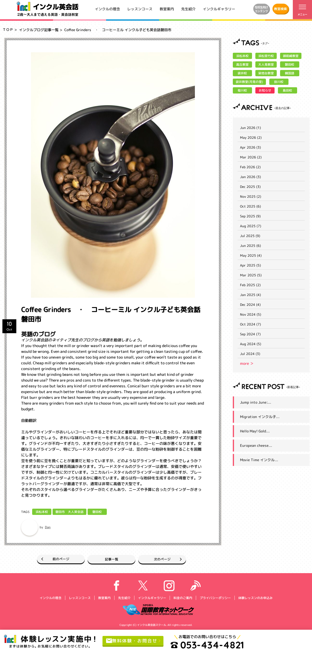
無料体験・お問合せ (133, 640)
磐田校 (97, 512)
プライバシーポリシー (215, 597)
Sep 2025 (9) (250, 216)
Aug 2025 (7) (250, 226)
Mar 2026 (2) (251, 157)
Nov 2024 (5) (250, 314)
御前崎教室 (291, 56)
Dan (48, 527)
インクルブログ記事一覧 (39, 29)
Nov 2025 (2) (250, 196)
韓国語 (289, 73)
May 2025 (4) (251, 255)
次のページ (168, 559)
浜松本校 (42, 512)
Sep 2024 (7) (250, 334)
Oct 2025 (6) (250, 206)
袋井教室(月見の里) (249, 82)
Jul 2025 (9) (250, 235)
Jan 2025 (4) (250, 294)
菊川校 (242, 90)
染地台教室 (266, 73)
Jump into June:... (255, 402)
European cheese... (256, 445)
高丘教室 (242, 64)
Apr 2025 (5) (250, 265)
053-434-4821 (209, 645)
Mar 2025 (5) (251, 275)
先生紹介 (188, 8)
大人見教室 (266, 64)
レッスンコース (139, 8)
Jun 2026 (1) (250, 127)
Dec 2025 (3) (250, 186)
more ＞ (247, 363)
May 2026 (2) (251, 137)
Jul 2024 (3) (250, 353)
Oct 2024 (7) (250, 324)
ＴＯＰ (7, 29)
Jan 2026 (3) (250, 177)
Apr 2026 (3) (250, 147)
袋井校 (242, 73)
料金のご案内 (182, 597)
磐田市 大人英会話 (69, 512)
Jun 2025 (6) (250, 245)
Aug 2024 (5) (250, 344)
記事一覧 (111, 559)
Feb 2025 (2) (250, 285)
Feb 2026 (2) (250, 167)
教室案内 (167, 8)
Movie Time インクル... (259, 459)
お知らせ (265, 90)
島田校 (287, 90)
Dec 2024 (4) (250, 304)
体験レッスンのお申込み (255, 597)
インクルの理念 (107, 8)
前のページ (54, 559)
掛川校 (278, 82)
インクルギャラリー (219, 8)
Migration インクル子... (260, 416)
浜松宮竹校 (266, 56)
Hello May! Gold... (255, 431)
